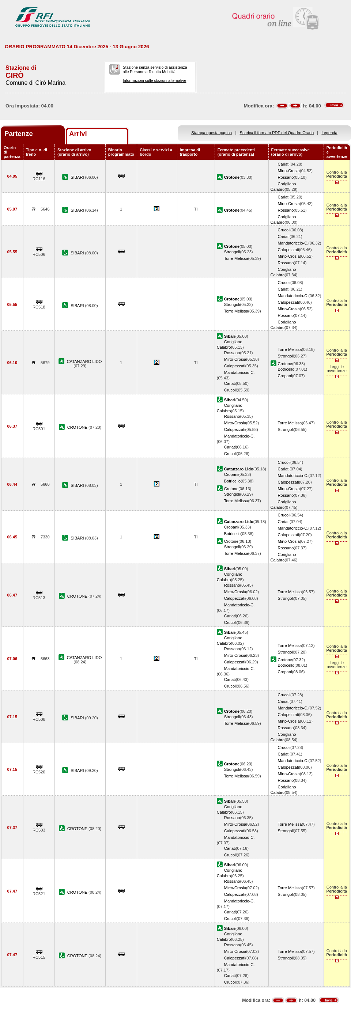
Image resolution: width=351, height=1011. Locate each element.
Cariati (284, 164)
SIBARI (78, 177)
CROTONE (77, 427)
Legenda (329, 132)
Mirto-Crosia (289, 170)
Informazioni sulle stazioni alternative (154, 80)
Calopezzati (288, 249)
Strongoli (232, 252)
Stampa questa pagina (211, 132)
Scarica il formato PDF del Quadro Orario (277, 132)
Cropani (285, 376)
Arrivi (78, 133)
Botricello (286, 369)
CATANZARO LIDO (84, 361)
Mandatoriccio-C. (293, 243)
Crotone (285, 363)
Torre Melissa (236, 258)
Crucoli (284, 230)
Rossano (286, 177)
